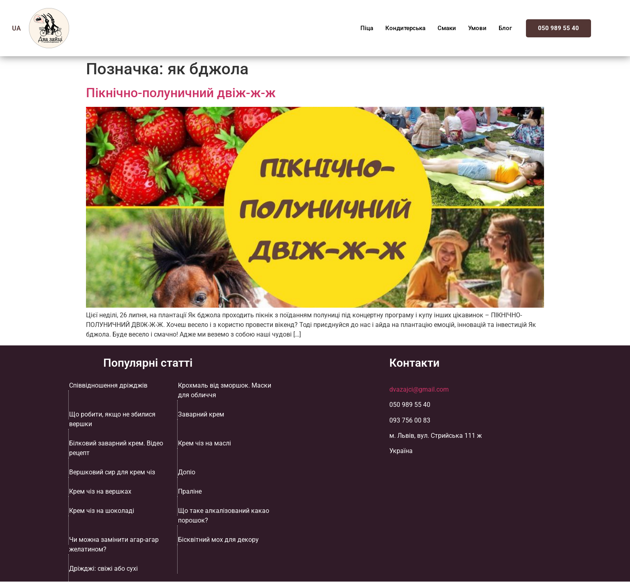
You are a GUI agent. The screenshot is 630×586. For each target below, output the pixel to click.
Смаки (447, 28)
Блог (505, 28)
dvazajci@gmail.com (419, 389)
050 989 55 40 (558, 28)
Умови (477, 28)
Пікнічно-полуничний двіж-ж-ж (181, 92)
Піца (366, 28)
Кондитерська (405, 28)
